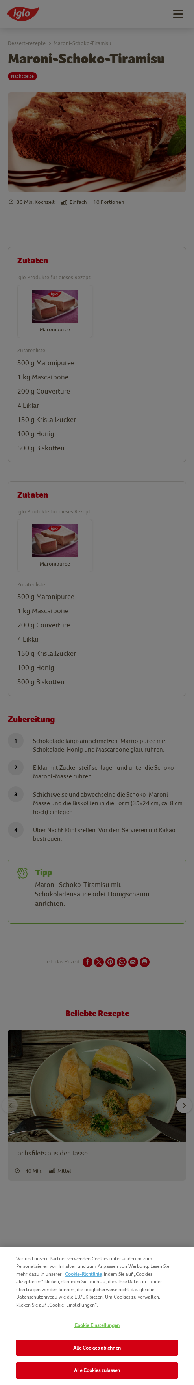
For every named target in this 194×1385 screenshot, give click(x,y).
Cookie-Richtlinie (83, 1274)
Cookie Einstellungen (97, 1325)
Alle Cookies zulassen (97, 1370)
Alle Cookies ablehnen (97, 1348)
